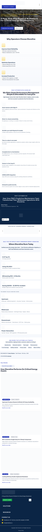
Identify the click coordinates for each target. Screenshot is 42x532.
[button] (2, 231)
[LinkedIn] (30, 500)
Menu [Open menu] (38, 4)
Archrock (9, 356)
